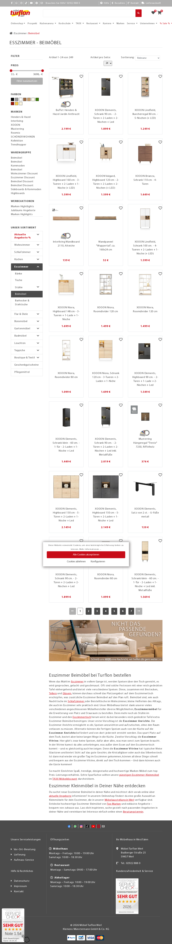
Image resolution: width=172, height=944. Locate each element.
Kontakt (19, 891)
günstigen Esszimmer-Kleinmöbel (139, 775)
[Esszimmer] (20, 33)
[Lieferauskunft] (151, 3)
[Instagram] (21, 3)
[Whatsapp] (16, 3)
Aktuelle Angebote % (22, 236)
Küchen (18, 259)
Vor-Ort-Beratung (25, 849)
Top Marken (114, 804)
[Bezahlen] (118, 3)
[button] (27, 236)
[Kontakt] (133, 3)
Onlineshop (17, 24)
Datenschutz (22, 881)
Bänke (18, 273)
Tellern (53, 693)
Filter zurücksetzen (27, 81)
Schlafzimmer (22, 252)
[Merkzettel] (81, 76)
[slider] (11, 70)
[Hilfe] (105, 3)
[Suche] (89, 13)
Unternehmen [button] (147, 24)
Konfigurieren (98, 561)
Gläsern (67, 693)
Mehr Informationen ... (90, 549)
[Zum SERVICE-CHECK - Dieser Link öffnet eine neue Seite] (13, 925)
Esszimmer (21, 267)
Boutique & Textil (24, 357)
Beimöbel (20, 294)
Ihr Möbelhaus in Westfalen (132, 839)
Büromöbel (20, 321)
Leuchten (19, 343)
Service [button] (131, 24)
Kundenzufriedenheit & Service (134, 871)
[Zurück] (72, 611)
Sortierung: (128, 57)
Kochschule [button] (65, 24)
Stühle (19, 287)
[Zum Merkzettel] (154, 13)
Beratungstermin (133, 812)
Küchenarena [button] (47, 24)
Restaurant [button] (92, 24)
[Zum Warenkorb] (160, 13)
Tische (18, 280)
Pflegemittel (22, 372)
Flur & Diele (21, 314)
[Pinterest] (36, 3)
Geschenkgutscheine (26, 365)
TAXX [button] (79, 24)
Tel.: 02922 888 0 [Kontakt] (130, 863)
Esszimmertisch (82, 717)
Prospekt (32, 24)
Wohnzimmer (22, 245)
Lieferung (19, 854)
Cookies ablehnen (76, 561)
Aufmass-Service (24, 860)
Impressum (20, 886)
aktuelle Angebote (60, 796)
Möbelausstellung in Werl (119, 800)
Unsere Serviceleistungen (26, 839)
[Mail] (41, 3)
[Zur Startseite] (11, 33)
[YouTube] (31, 3)
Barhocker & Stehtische (22, 302)
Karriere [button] (107, 24)
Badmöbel (20, 336)
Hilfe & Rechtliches (22, 871)
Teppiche (19, 350)
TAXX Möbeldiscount (64, 779)
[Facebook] (12, 3)
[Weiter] (138, 611)
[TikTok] (26, 3)
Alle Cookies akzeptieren (86, 554)
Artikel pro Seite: (100, 57)
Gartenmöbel (22, 328)
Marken (120, 24)
